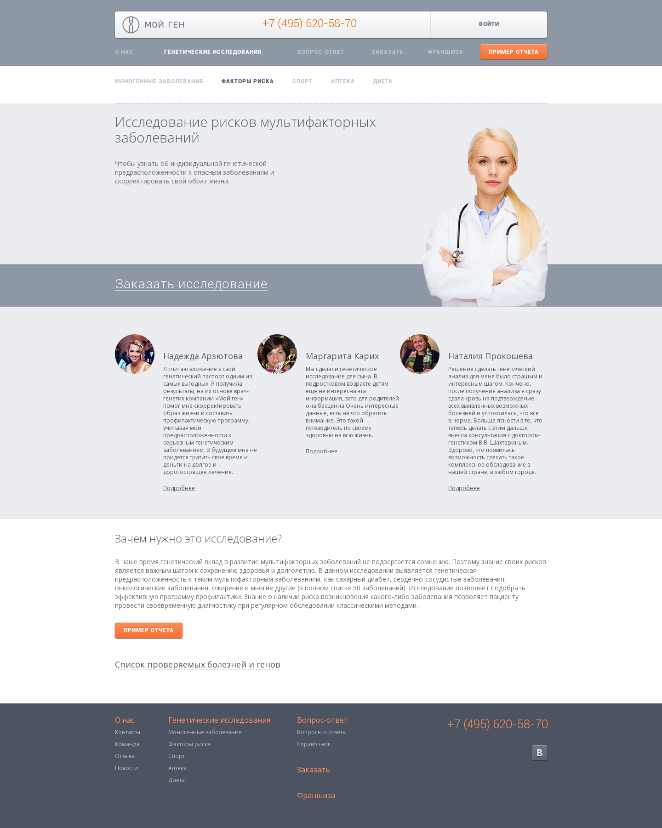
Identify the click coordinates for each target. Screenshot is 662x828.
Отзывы (125, 756)
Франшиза (445, 52)
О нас (124, 52)
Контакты (127, 732)
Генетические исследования (213, 52)
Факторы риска (248, 81)
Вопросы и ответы (322, 732)
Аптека (343, 81)
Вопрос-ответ (320, 52)
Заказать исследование (191, 283)
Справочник (314, 744)
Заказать (387, 52)
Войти (489, 24)
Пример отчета (514, 52)
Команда (127, 744)
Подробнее (179, 488)
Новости (126, 768)
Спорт (302, 81)
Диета (383, 81)
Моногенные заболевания (159, 81)
